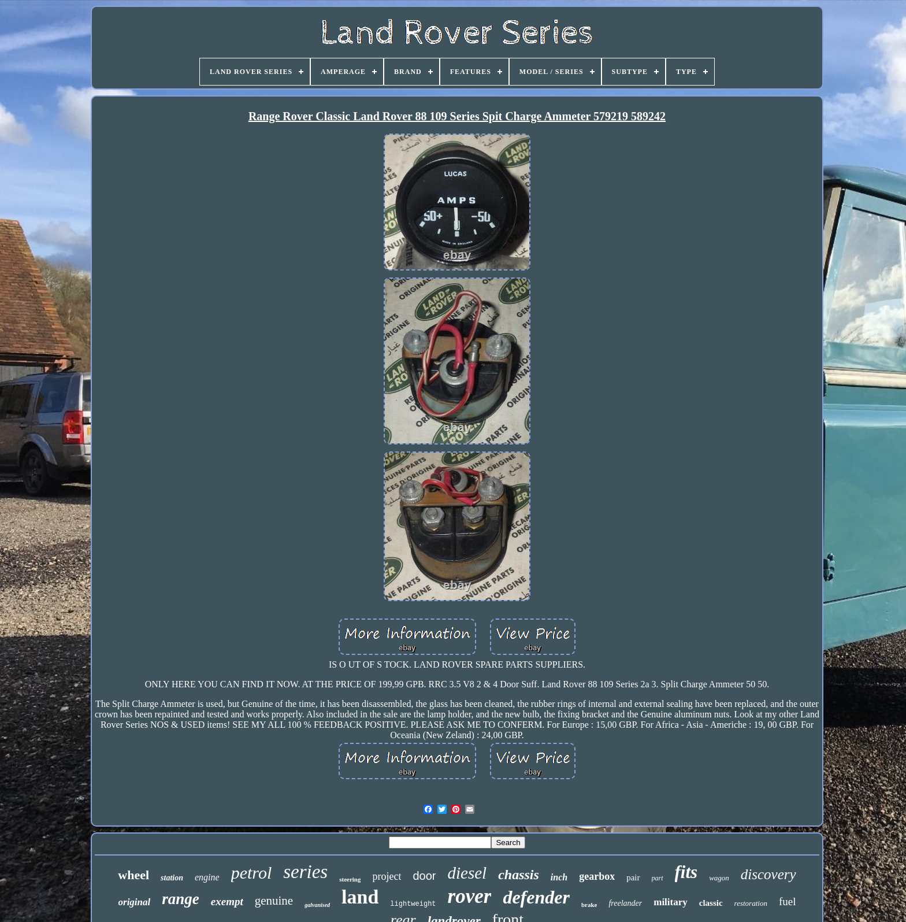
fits (686, 872)
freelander (625, 903)
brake (589, 904)
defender (536, 897)
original (134, 902)
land (359, 897)
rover (470, 896)
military (670, 902)
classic (711, 903)
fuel (787, 901)
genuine (274, 901)
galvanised (317, 905)
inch (559, 877)
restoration (750, 903)
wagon (719, 877)
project (386, 876)
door (424, 875)
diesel (467, 873)
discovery (768, 874)
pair (633, 877)
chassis (518, 874)
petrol (251, 872)
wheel (133, 875)
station (172, 877)
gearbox (597, 876)
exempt (227, 901)
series (305, 871)
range (180, 899)
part (657, 878)
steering (350, 879)
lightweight (413, 904)
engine (207, 877)
